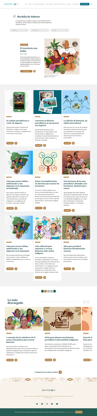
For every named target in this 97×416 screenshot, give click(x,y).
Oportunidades (49, 4)
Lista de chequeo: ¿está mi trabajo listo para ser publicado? (77, 339)
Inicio (26, 4)
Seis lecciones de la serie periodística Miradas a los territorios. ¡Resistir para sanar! (75, 184)
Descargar (26, 71)
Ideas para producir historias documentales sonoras (74, 248)
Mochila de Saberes (39, 4)
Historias (31, 4)
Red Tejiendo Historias (60, 4)
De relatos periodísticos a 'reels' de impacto (17, 122)
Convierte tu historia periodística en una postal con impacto (47, 123)
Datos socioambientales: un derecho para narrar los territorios (47, 183)
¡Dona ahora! (84, 4)
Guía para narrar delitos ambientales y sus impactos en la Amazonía (17, 248)
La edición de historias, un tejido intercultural (75, 122)
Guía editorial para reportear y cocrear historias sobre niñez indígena (44, 249)
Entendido (78, 412)
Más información (70, 412)
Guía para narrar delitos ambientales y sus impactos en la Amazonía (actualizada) (17, 184)
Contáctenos (75, 4)
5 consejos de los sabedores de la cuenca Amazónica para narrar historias (18, 339)
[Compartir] (16, 143)
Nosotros (69, 4)
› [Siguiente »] (54, 291)
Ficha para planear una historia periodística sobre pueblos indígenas (48, 339)
